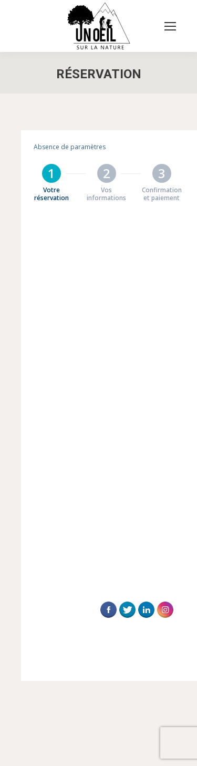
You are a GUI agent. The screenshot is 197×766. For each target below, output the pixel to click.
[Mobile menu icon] (170, 26)
